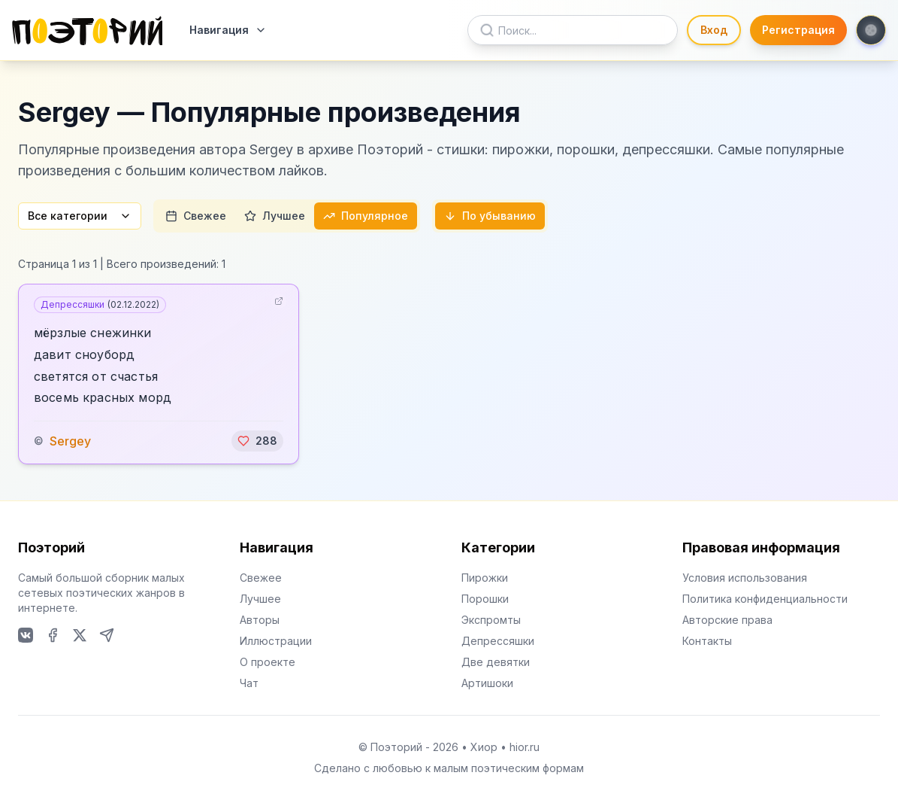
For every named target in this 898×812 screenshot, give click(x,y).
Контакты (707, 640)
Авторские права (727, 619)
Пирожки (484, 577)
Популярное (365, 215)
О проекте (267, 661)
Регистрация (798, 29)
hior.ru (524, 747)
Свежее (195, 215)
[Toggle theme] (871, 30)
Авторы (260, 619)
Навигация (228, 29)
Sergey (70, 441)
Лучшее (274, 215)
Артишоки (487, 683)
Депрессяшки (100, 304)
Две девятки (495, 661)
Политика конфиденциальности (765, 598)
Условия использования (744, 577)
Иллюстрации (276, 640)
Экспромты (491, 619)
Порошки (485, 598)
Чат (249, 683)
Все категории (80, 215)
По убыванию (490, 215)
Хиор (483, 747)
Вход (713, 29)
